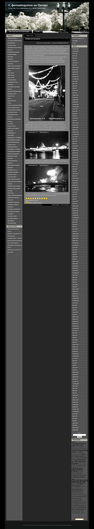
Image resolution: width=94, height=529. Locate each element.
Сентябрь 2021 (76, 78)
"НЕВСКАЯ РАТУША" (12, 38)
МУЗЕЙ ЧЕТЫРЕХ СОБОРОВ (14, 109)
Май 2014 (75, 282)
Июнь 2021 (75, 85)
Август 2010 (75, 386)
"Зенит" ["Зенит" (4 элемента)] (74, 442)
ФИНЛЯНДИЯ (11, 220)
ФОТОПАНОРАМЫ (12, 223)
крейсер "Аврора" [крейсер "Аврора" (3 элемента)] (82, 502)
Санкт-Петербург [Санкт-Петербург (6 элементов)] (78, 485)
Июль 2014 (75, 277)
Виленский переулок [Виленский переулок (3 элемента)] (76, 457)
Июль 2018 (75, 166)
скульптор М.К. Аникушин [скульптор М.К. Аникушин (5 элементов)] (79, 508)
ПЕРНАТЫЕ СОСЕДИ (12, 156)
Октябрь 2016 (75, 215)
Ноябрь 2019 (75, 129)
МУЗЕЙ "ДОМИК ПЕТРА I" (14, 107)
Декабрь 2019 (75, 127)
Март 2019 (75, 148)
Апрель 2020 (75, 118)
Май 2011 (74, 365)
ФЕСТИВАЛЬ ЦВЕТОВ (13, 218)
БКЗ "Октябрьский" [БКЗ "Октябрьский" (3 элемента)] (79, 452)
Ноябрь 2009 (75, 406)
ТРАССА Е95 (10, 200)
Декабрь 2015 (75, 238)
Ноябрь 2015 (75, 240)
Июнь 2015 (75, 252)
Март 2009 (75, 425)
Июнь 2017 (75, 196)
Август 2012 (75, 330)
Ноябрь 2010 (75, 379)
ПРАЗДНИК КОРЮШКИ (13, 172)
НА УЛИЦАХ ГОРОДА (12, 112)
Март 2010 (75, 397)
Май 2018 (75, 171)
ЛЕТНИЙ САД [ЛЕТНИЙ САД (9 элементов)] (77, 470)
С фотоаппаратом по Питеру (28, 5)
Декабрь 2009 (75, 404)
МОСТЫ (9, 98)
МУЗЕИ (9, 103)
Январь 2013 (75, 319)
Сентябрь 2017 (76, 189)
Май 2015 (75, 254)
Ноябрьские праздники (32, 39)
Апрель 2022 (75, 62)
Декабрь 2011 (75, 349)
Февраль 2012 (75, 344)
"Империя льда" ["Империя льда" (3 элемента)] (75, 446)
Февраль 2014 (75, 289)
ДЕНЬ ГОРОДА (11, 73)
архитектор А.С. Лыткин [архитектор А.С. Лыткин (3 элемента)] (77, 494)
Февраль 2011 (75, 372)
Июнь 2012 (75, 335)
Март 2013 (75, 314)
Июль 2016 (75, 222)
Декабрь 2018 (75, 155)
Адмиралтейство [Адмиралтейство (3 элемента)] (82, 446)
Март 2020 (75, 120)
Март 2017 (75, 203)
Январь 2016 (75, 235)
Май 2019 (75, 143)
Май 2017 (75, 199)
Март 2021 (75, 92)
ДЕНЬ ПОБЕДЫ (11, 75)
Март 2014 (75, 286)
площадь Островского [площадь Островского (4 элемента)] (78, 505)
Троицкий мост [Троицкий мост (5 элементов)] (77, 490)
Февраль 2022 (75, 67)
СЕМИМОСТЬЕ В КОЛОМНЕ (14, 186)
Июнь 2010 (75, 390)
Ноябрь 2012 (75, 323)
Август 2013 (75, 302)
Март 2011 (75, 369)
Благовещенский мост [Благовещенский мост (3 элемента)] (76, 454)
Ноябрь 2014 (75, 268)
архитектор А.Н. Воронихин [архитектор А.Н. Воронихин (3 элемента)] (77, 492)
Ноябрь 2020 (75, 102)
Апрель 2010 (75, 395)
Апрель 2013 (75, 312)
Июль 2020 (75, 111)
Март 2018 (75, 175)
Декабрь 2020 (75, 99)
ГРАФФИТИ (10, 59)
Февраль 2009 (75, 427)
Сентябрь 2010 (76, 383)
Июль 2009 (75, 416)
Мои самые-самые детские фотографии (19, 31)
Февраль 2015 (75, 261)
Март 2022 (75, 65)
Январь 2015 (75, 263)
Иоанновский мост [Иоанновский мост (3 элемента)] (82, 464)
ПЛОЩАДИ (10, 167)
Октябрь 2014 (75, 270)
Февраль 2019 (75, 150)
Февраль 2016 (75, 233)
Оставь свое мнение (65, 204)
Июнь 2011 (75, 362)
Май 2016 (75, 226)
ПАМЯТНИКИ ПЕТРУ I (13, 146)
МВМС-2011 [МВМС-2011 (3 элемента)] (74, 473)
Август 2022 (75, 53)
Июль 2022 (75, 55)
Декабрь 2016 (75, 210)
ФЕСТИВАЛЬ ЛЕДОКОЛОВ (14, 209)
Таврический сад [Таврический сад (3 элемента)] (79, 487)
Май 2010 (75, 392)
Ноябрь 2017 (75, 185)
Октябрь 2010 (75, 381)
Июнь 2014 (75, 279)
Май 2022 (75, 60)
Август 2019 (75, 136)
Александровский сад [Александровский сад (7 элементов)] (80, 451)
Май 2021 (75, 88)
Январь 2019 (75, 152)
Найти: (79, 433)
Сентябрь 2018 (76, 162)
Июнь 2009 (75, 418)
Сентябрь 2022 (76, 51)
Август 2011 (75, 358)
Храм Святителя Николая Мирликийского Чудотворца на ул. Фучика (15, 245)
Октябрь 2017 (75, 187)
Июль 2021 (75, 83)
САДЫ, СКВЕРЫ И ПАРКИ (13, 179)
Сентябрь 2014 (76, 272)
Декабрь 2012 (75, 321)
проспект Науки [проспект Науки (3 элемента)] (75, 507)
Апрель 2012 (75, 339)
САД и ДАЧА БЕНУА (12, 176)
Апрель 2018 (75, 173)
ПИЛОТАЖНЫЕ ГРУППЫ (13, 165)
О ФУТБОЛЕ (10, 123)
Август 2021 (75, 81)
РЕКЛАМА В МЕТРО (12, 174)
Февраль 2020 (75, 122)
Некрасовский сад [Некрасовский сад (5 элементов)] (78, 478)
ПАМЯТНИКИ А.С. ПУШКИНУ (14, 137)
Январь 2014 (75, 291)
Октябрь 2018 (75, 159)
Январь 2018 (75, 180)
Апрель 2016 (75, 229)
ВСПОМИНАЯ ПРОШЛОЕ (13, 52)
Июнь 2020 (75, 113)
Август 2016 (75, 219)
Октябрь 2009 (75, 409)
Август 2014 (75, 275)
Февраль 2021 (75, 95)
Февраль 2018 (75, 178)
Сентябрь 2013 (76, 300)
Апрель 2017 (75, 201)
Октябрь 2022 (75, 48)
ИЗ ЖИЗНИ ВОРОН (12, 79)
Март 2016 (75, 231)
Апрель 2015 (75, 256)
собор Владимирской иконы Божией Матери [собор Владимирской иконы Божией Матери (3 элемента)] (79, 511)
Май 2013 (75, 309)
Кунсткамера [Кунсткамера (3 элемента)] (80, 467)
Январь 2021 (75, 97)
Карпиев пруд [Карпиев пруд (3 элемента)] (74, 465)
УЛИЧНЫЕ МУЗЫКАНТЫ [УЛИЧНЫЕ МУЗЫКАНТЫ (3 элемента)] (77, 491)
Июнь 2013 (75, 307)
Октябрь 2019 (75, 132)
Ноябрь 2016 (75, 212)
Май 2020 (75, 115)
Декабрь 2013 (75, 293)
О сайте (38, 31)
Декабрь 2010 (75, 376)
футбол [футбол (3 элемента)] (82, 512)
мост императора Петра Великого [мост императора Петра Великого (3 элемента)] (79, 503)
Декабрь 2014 (75, 265)
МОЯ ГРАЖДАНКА (12, 100)
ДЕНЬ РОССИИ (11, 77)
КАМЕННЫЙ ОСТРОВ (13, 82)
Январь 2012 (75, 346)
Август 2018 (75, 164)
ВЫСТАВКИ (10, 56)
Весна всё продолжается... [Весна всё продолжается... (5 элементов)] (79, 455)
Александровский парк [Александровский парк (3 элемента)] (82, 448)
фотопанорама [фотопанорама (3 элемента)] (78, 512)
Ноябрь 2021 (75, 74)
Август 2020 (75, 108)
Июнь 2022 (75, 58)
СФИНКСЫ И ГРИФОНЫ (13, 197)
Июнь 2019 (75, 141)
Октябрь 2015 (75, 242)
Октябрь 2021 (75, 76)
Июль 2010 (75, 388)
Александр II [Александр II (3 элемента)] (74, 448)
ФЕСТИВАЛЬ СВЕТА (12, 216)
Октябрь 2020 (75, 104)
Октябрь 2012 (75, 326)
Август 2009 (75, 413)
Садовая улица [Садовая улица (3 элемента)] (75, 484)
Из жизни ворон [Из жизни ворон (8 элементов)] (79, 462)
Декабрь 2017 (75, 182)
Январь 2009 (75, 429)
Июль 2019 (75, 138)
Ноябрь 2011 (75, 351)
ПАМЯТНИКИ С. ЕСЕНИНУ (14, 149)
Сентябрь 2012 (76, 328)
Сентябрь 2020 (76, 106)
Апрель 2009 (75, 423)
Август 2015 (75, 247)
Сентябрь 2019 (76, 134)
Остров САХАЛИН (12, 126)
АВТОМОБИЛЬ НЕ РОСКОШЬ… (15, 47)
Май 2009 (75, 420)
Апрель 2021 (75, 90)
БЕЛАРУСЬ (10, 49)
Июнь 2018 (75, 168)
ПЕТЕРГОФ (10, 158)
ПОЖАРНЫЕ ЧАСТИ (12, 170)
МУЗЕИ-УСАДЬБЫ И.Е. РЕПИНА (15, 105)
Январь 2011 (75, 374)
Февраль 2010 (75, 399)
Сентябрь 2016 (76, 217)
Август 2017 (75, 192)
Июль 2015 (75, 249)
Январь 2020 (75, 125)
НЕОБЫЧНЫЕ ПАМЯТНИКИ (14, 119)
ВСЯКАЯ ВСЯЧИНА (12, 54)
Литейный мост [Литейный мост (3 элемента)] (80, 471)
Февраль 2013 (75, 316)
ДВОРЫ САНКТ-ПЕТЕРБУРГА (14, 66)
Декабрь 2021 (75, 72)
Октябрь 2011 (75, 353)
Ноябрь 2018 (75, 157)
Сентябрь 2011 (76, 356)
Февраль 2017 (75, 205)
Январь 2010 (75, 402)
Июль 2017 (75, 194)
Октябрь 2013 (75, 298)
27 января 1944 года (12, 45)
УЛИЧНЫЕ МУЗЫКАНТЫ (13, 202)
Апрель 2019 (75, 145)
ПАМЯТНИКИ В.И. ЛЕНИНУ (14, 139)
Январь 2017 (75, 208)
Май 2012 (75, 337)
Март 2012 (75, 342)
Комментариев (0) (55, 204)
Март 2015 (75, 259)
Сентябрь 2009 (76, 411)
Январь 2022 (75, 69)
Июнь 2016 (75, 224)
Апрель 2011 (75, 367)
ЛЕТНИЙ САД (11, 84)
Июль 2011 (75, 360)
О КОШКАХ (10, 121)
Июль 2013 (75, 305)
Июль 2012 (75, 332)
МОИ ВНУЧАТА (11, 96)
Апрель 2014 (75, 284)
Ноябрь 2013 (75, 296)
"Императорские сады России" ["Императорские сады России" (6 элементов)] (79, 444)
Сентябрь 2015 (76, 245)
